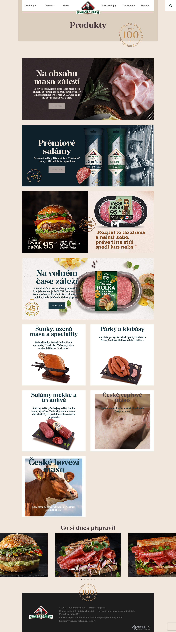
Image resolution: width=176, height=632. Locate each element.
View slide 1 (81, 579)
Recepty (49, 5)
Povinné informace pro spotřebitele (116, 611)
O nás (66, 5)
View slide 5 (94, 579)
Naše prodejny (108, 5)
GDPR (62, 607)
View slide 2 (84, 579)
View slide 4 (91, 579)
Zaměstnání (128, 5)
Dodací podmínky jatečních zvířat (76, 611)
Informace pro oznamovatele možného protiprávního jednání (91, 617)
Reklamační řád (77, 607)
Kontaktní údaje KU (69, 614)
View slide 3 (88, 579)
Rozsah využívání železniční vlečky (77, 621)
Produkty (29, 5)
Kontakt (145, 5)
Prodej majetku (97, 607)
